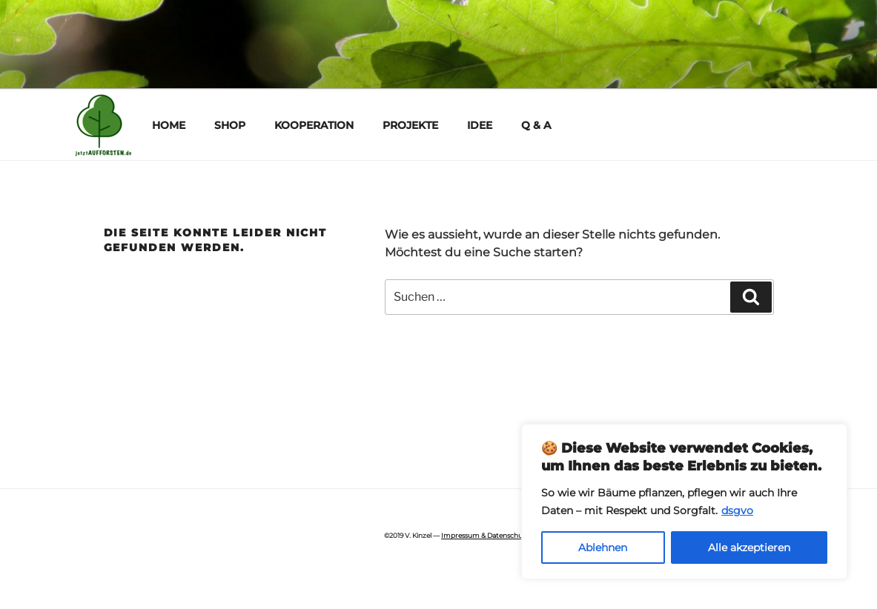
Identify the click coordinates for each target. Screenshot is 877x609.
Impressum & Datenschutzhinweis (497, 535)
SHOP (229, 125)
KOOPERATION (314, 125)
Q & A (536, 125)
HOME (168, 125)
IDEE (479, 125)
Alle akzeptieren (749, 547)
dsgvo (737, 510)
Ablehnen (602, 547)
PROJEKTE (410, 125)
